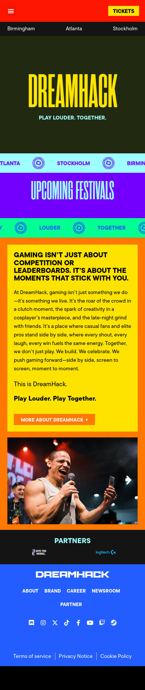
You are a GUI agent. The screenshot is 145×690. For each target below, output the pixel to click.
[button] (11, 11)
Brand (52, 590)
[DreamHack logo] (49, 11)
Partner (71, 604)
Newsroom (106, 590)
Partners (72, 540)
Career (76, 590)
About (30, 590)
